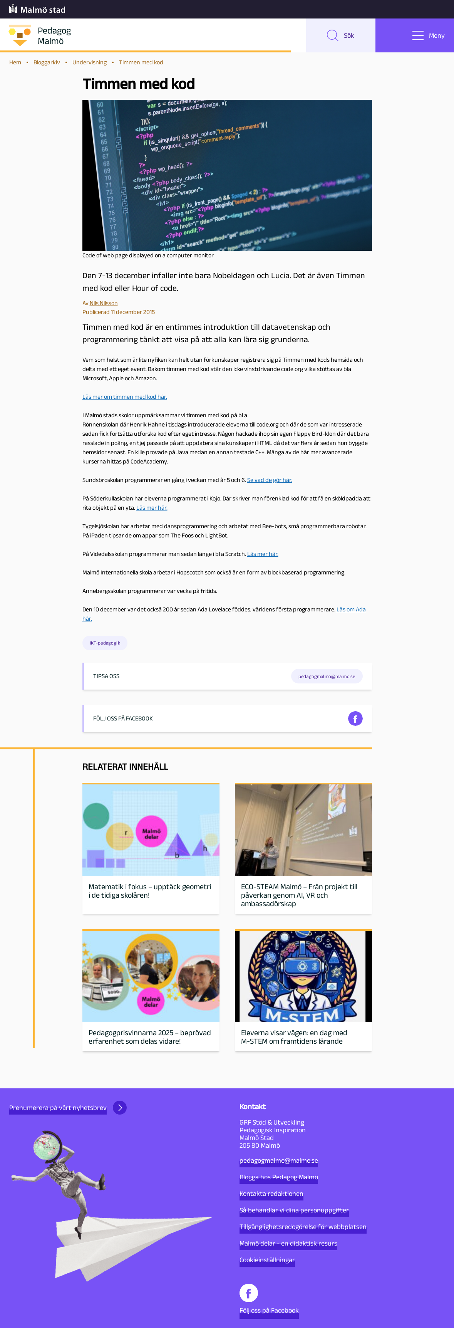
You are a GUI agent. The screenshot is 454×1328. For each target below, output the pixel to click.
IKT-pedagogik (105, 643)
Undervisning (89, 62)
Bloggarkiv (47, 62)
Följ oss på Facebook (269, 1299)
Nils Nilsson (104, 303)
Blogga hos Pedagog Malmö (279, 1177)
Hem (15, 62)
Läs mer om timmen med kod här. (124, 396)
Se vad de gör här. (269, 480)
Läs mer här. (152, 507)
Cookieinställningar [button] (267, 1260)
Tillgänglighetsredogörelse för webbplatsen (303, 1227)
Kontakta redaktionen (271, 1193)
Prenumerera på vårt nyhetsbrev (68, 1108)
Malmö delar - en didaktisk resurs (288, 1243)
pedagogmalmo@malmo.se (279, 1160)
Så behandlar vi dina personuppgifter (294, 1210)
